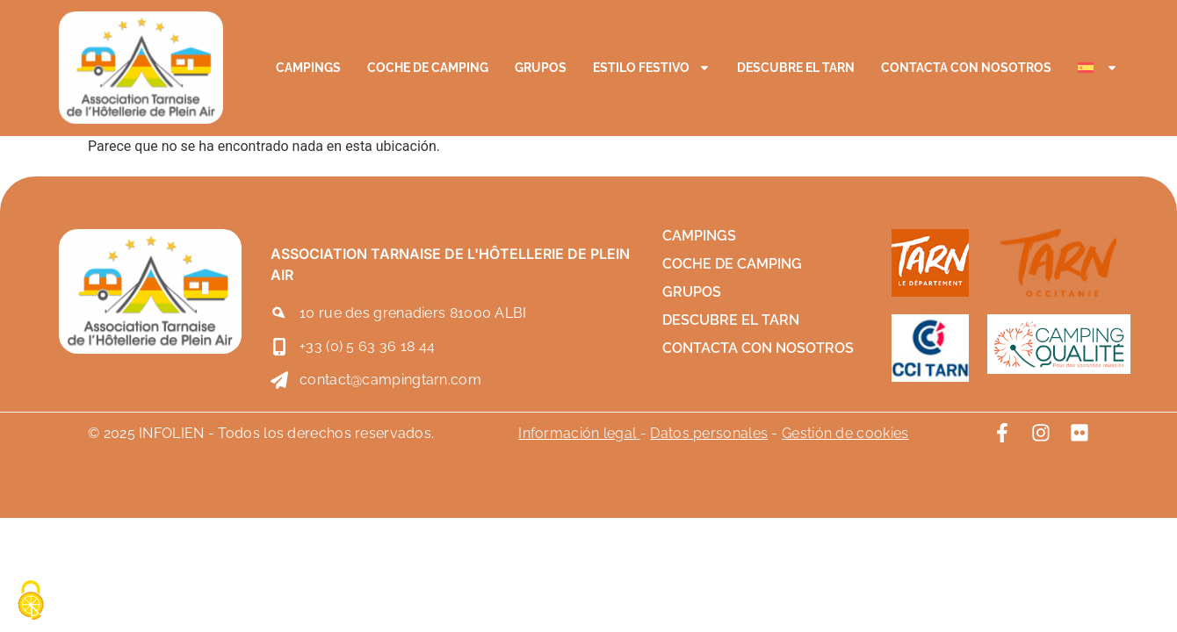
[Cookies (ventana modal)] (30, 601)
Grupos (541, 68)
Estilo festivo (652, 67)
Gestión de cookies (845, 433)
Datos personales (709, 433)
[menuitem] (1098, 67)
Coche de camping (427, 68)
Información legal (577, 433)
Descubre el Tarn (796, 68)
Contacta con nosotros (966, 68)
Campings (308, 68)
